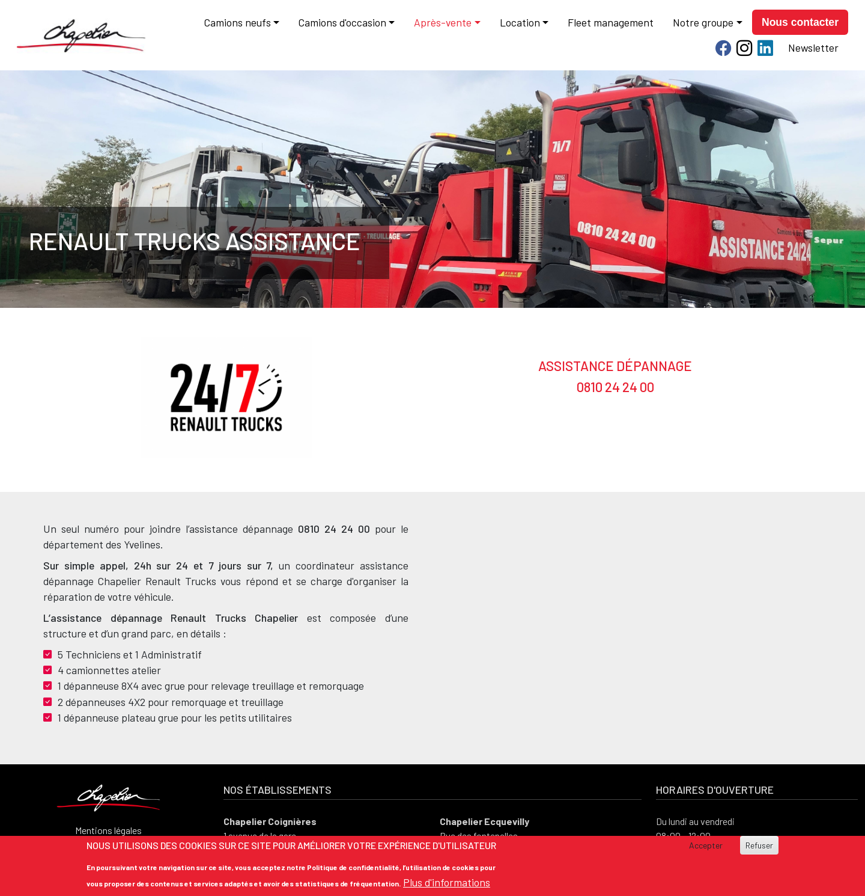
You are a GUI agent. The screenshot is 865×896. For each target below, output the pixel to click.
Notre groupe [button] (703, 22)
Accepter (706, 845)
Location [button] (520, 22)
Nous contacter (800, 22)
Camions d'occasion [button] (342, 22)
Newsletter (813, 47)
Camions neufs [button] (237, 22)
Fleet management (611, 22)
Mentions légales (108, 830)
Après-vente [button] (443, 22)
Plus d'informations (446, 882)
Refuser (759, 845)
